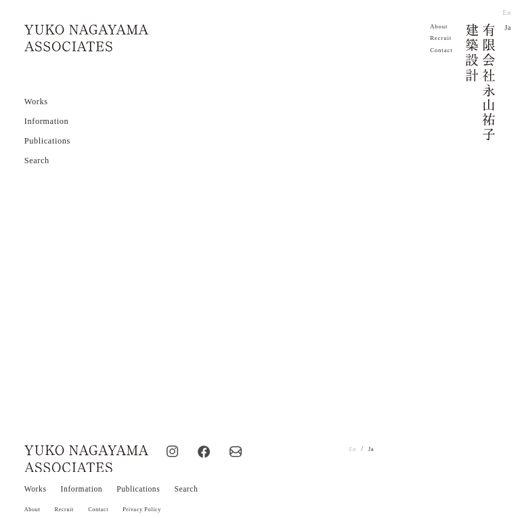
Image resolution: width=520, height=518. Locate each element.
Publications (47, 140)
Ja (508, 26)
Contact (442, 50)
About (439, 26)
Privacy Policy (147, 503)
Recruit (441, 38)
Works (36, 101)
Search (36, 160)
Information (46, 120)
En (507, 12)
